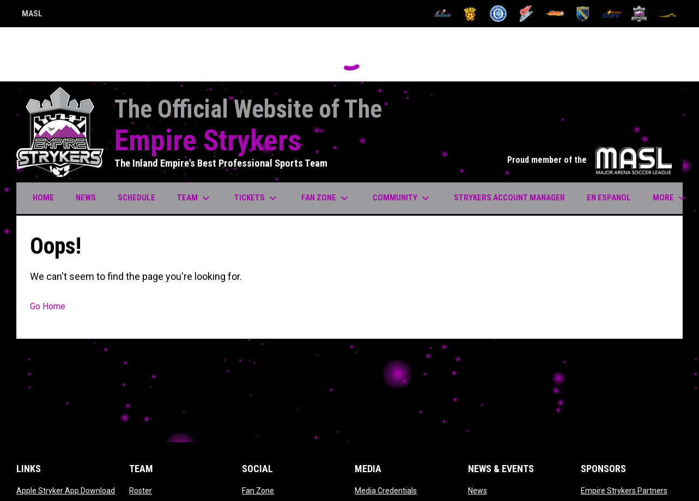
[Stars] (611, 13)
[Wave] (667, 13)
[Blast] (470, 13)
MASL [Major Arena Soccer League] (32, 15)
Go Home (47, 306)
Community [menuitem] (402, 198)
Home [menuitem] (43, 198)
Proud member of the (589, 160)
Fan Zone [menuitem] (326, 198)
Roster (140, 490)
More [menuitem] (671, 198)
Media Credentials (386, 490)
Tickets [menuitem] (256, 198)
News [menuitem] (86, 198)
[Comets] (526, 13)
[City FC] (498, 13)
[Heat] (555, 13)
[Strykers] (639, 13)
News (477, 490)
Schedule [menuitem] (136, 198)
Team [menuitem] (194, 198)
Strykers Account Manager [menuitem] (513, 197)
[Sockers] (583, 13)
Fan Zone (258, 490)
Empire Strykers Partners (624, 490)
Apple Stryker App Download (65, 490)
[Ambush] (442, 13)
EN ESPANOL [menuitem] (609, 198)
